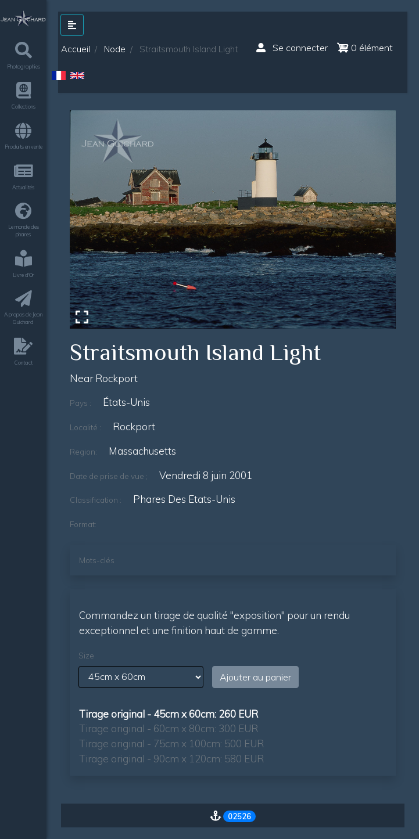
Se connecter (292, 47)
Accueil (75, 49)
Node (115, 49)
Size (86, 655)
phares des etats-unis (184, 499)
